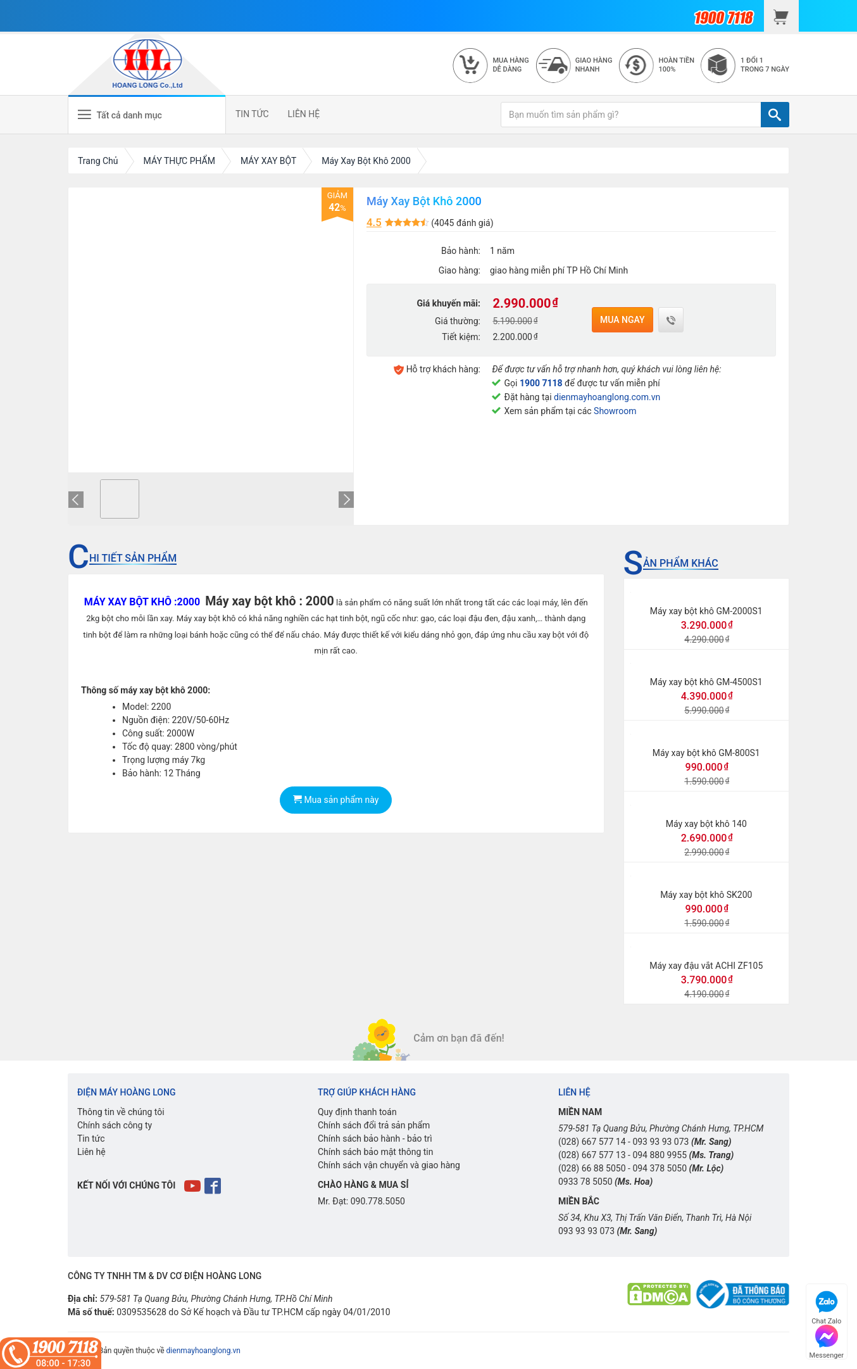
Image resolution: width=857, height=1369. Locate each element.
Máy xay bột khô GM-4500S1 (706, 682)
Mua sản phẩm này (335, 800)
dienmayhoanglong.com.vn (607, 397)
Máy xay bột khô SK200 (706, 895)
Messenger (827, 1340)
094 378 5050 (659, 1168)
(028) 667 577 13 (592, 1155)
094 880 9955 (659, 1155)
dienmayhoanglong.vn (203, 1350)
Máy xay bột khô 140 (706, 824)
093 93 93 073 (660, 1142)
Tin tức (91, 1138)
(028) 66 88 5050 (592, 1168)
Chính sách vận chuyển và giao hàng (389, 1165)
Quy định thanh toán (357, 1112)
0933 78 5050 (585, 1182)
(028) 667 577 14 (592, 1142)
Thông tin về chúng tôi (121, 1112)
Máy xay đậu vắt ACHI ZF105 (706, 966)
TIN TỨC (252, 114)
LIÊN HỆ (304, 114)
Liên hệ (91, 1152)
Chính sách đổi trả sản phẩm (374, 1125)
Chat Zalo (826, 1306)
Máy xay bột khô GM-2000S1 (706, 611)
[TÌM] (775, 114)
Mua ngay (622, 320)
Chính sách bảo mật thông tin (376, 1152)
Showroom (615, 411)
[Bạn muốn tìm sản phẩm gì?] (631, 114)
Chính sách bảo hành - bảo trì (375, 1138)
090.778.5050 (378, 1201)
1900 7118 (541, 383)
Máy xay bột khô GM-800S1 (706, 753)
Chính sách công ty (114, 1125)
